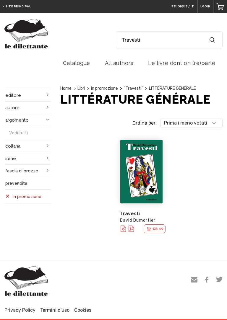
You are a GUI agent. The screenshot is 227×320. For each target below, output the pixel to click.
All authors (119, 63)
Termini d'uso (54, 310)
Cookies (82, 310)
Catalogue (76, 63)
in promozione (104, 88)
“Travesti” (133, 88)
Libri (81, 88)
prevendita (16, 183)
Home (66, 88)
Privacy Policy (19, 310)
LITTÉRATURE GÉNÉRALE (172, 88)
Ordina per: (144, 123)
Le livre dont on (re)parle (181, 63)
